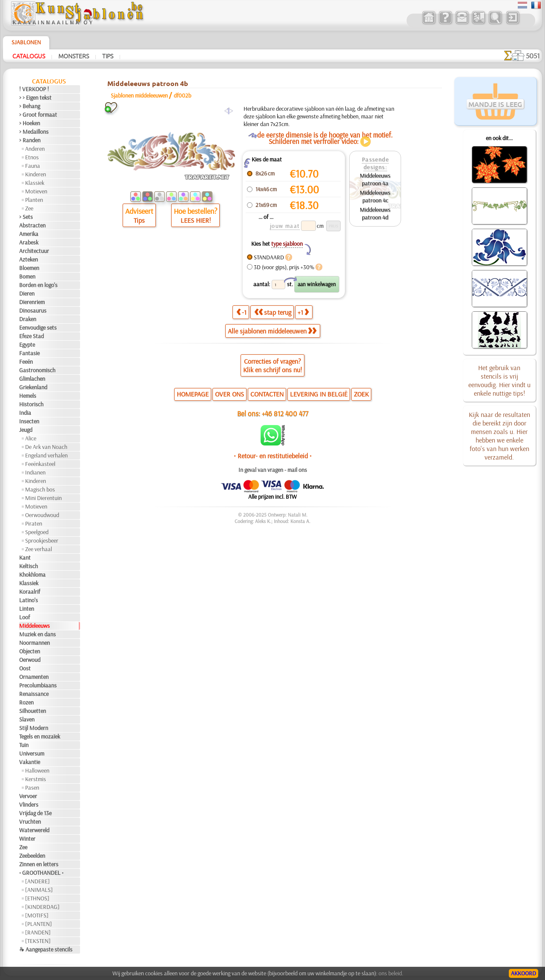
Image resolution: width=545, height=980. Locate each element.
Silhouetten (32, 711)
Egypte (27, 344)
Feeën (26, 361)
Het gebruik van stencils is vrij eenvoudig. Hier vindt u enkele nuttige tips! (499, 380)
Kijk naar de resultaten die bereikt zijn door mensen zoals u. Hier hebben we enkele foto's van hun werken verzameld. (499, 435)
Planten (34, 200)
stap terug (272, 312)
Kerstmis (35, 779)
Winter (27, 838)
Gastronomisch (37, 370)
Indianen (35, 472)
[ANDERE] (37, 881)
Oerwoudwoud (42, 515)
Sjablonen (26, 42)
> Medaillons (34, 131)
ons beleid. (391, 973)
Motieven (36, 191)
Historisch (31, 404)
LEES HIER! (196, 220)
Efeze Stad (31, 336)
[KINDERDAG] (42, 907)
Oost (25, 668)
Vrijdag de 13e (35, 813)
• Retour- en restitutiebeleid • (273, 455)
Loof (24, 617)
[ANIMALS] (39, 890)
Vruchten (30, 821)
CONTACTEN (267, 394)
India (25, 413)
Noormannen (34, 643)
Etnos (32, 157)
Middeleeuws (34, 625)
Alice (30, 438)
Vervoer (28, 796)
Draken (27, 319)
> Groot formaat (38, 114)
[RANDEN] (38, 932)
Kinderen (35, 174)
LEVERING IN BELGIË (318, 394)
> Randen (29, 140)
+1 (303, 312)
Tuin (24, 745)
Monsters (73, 56)
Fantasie (29, 353)
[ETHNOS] (37, 898)
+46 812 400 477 (285, 413)
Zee (29, 208)
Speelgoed (37, 532)
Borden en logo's (38, 285)
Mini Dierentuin (43, 498)
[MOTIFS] (37, 915)
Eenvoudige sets (38, 327)
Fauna (32, 166)
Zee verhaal (38, 549)
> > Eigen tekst (35, 97)
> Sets (26, 217)
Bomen (27, 276)
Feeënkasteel (40, 464)
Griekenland (33, 387)
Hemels (27, 395)
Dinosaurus (32, 310)
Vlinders (28, 804)
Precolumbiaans (38, 685)
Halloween (37, 770)
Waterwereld (34, 830)
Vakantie (29, 762)
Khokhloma (32, 574)
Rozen (26, 702)
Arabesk (28, 242)
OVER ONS (229, 394)
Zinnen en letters (38, 864)
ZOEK (361, 394)
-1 (241, 312)
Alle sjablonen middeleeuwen (272, 331)
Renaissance (34, 694)
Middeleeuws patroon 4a (375, 179)
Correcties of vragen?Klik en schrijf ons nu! (272, 365)
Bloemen (29, 268)
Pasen (32, 787)
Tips (107, 56)
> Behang (29, 106)
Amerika (28, 234)
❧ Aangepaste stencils (45, 949)
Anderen (35, 148)
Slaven (26, 719)
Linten (26, 608)
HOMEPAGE (193, 394)
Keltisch (28, 566)
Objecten (29, 651)
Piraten (33, 523)
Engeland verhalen (46, 455)
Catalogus (28, 56)
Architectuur (34, 251)
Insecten (29, 421)
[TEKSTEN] (38, 941)
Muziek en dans (37, 634)
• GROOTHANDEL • (41, 873)
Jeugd (25, 430)
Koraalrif (29, 591)
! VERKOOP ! (34, 89)
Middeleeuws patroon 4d (375, 213)
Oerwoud (29, 660)
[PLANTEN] (38, 924)
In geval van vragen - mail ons (272, 470)
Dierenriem (32, 302)
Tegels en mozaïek (39, 736)
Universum (31, 753)
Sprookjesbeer (41, 540)
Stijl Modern (33, 728)
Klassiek (34, 183)
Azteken (28, 259)
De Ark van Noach (46, 447)
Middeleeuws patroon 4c (375, 196)
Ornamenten (34, 677)
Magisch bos (40, 489)
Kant (25, 557)
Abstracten (32, 225)
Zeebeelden (32, 855)
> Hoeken (29, 123)
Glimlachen (32, 378)
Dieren (26, 293)
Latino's (28, 600)
